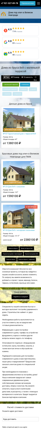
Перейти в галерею (20, 297)
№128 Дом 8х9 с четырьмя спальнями (19, 230)
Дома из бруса (13, 248)
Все (35, 78)
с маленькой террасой (11, 84)
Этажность (27, 77)
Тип (6, 77)
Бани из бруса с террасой (27, 259)
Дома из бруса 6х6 (27, 248)
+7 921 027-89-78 (9, 3)
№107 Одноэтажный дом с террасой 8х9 (19, 134)
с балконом (25, 84)
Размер (15, 77)
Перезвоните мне (28, 3)
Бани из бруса (10, 259)
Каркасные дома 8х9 (31, 254)
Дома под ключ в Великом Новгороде (17, 13)
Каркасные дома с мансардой (12, 254)
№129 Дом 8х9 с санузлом (14, 187)
